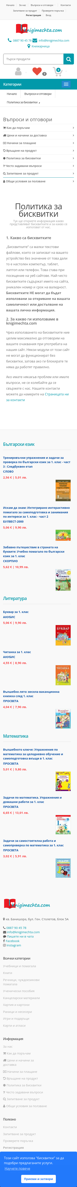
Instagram (14, 945)
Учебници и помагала (19, 966)
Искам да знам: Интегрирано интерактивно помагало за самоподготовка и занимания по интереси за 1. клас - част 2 (36, 512)
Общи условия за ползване (24, 181)
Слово (8, 471)
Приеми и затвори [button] (38, 1179)
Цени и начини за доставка (25, 135)
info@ (50, 40)
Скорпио (10, 561)
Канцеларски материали (21, 998)
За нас (22, 5)
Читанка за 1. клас (17, 652)
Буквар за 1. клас (16, 612)
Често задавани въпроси (22, 166)
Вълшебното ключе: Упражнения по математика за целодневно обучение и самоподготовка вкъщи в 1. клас (33, 754)
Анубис (9, 617)
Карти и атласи (14, 1025)
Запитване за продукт (25, 10)
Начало (10, 5)
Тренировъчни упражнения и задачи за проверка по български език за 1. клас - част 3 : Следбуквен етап (36, 462)
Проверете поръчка (53, 10)
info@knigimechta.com (23, 932)
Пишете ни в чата (20, 936)
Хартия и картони (16, 1005)
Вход (48, 15)
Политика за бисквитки (22, 102)
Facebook (13, 941)
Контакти (66, 5)
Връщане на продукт (20, 151)
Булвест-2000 (13, 521)
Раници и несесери (17, 1012)
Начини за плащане (19, 143)
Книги (7, 973)
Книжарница (39, 46)
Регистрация (33, 15)
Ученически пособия (18, 991)
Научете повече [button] (17, 1168)
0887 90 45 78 (20, 40)
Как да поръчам (16, 128)
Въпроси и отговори (42, 5)
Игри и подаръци (16, 1018)
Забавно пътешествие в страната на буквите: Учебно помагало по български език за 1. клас (33, 551)
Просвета (10, 701)
